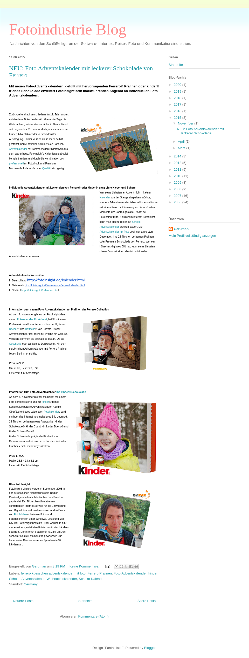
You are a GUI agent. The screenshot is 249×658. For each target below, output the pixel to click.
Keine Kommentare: (85, 566)
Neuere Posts (23, 601)
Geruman (181, 229)
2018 (178, 98)
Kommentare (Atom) (93, 616)
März (182, 148)
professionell (16, 163)
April (182, 141)
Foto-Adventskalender (130, 573)
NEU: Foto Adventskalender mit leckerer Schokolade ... (200, 131)
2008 (178, 189)
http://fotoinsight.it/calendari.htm (40, 290)
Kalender (105, 197)
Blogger (150, 648)
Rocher (13, 329)
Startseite (85, 601)
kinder (45, 401)
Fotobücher (20, 514)
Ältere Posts (146, 601)
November (186, 123)
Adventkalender (18, 149)
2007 (178, 196)
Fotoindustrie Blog (67, 29)
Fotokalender (51, 411)
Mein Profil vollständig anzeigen (192, 236)
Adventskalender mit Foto (114, 231)
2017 (178, 104)
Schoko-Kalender (92, 579)
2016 (178, 111)
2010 (178, 176)
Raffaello (30, 329)
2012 (178, 163)
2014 (178, 156)
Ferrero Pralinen (99, 573)
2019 (178, 91)
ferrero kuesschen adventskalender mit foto (53, 573)
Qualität (46, 168)
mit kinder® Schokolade (58, 392)
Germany (30, 584)
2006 (178, 202)
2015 (178, 118)
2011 (178, 169)
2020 (178, 85)
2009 (178, 182)
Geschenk (15, 343)
